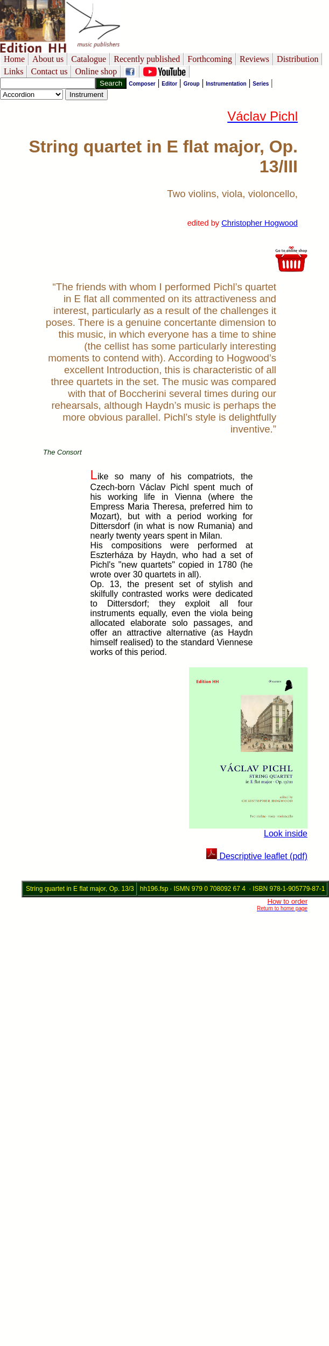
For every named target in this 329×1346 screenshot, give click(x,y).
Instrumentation (226, 84)
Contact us (49, 71)
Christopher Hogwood (259, 223)
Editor (169, 84)
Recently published (147, 59)
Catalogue (88, 59)
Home (14, 59)
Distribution (297, 59)
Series (261, 84)
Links (13, 71)
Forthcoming (209, 59)
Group (192, 84)
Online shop (96, 71)
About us (48, 59)
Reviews (254, 59)
